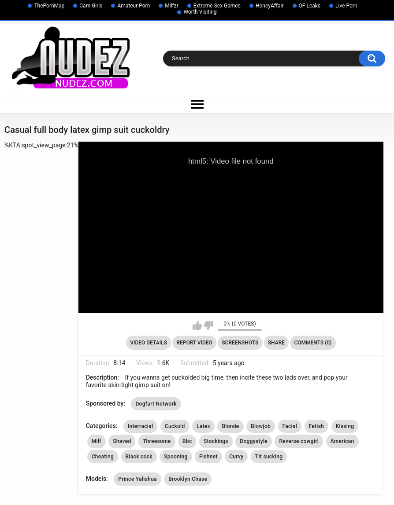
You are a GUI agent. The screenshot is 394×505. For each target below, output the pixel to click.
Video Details (148, 343)
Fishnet (208, 457)
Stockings (216, 441)
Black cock (139, 457)
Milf (96, 441)
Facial (289, 426)
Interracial (140, 426)
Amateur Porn (133, 6)
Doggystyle (254, 441)
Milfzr (171, 6)
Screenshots (240, 343)
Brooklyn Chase (187, 479)
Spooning (175, 457)
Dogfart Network (155, 404)
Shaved (122, 441)
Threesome (157, 441)
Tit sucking (269, 457)
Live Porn (346, 6)
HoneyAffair (270, 6)
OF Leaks (310, 6)
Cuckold (175, 426)
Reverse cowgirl (299, 441)
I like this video (197, 325)
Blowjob (261, 426)
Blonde (230, 426)
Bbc (187, 441)
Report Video (194, 343)
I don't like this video (208, 325)
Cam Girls (90, 6)
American (342, 441)
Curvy (236, 457)
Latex (203, 426)
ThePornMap (49, 6)
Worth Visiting (199, 12)
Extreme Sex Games (217, 6)
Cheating (103, 457)
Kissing (345, 426)
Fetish (316, 426)
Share (276, 343)
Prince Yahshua (137, 479)
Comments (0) (312, 343)
